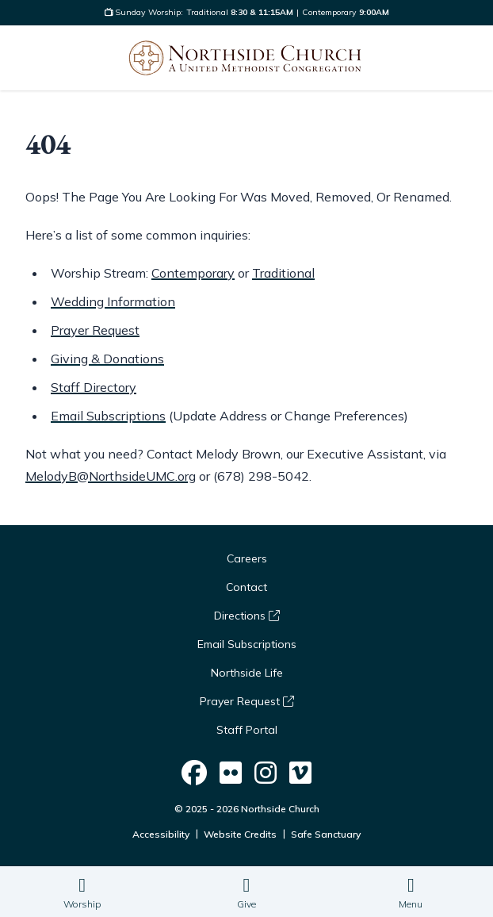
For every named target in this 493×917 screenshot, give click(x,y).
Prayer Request (95, 330)
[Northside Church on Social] (194, 773)
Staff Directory (93, 387)
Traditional (283, 273)
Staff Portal (246, 730)
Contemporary (193, 273)
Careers (247, 558)
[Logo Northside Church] (245, 58)
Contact (246, 587)
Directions (247, 615)
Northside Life (247, 673)
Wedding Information (113, 301)
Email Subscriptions (108, 416)
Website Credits (240, 834)
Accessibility (160, 834)
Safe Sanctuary (326, 834)
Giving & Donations (107, 358)
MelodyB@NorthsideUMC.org (110, 476)
